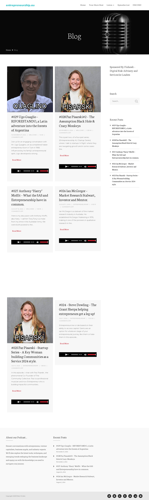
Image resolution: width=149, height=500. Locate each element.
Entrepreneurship (80, 204)
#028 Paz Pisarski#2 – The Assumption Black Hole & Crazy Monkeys (77, 121)
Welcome (33, 135)
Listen (109, 4)
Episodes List (124, 4)
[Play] (18, 171)
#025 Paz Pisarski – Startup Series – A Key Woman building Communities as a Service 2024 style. (29, 354)
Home (83, 4)
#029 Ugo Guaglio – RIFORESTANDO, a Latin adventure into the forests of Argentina (29, 123)
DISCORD (137, 4)
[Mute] (38, 171)
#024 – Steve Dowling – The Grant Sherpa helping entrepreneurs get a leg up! (77, 309)
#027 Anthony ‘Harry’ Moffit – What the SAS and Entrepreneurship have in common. (29, 197)
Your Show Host (96, 4)
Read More (16, 159)
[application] (29, 171)
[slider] (27, 171)
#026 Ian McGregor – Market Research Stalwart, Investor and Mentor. (77, 195)
